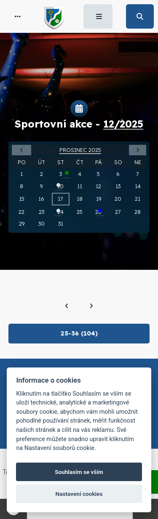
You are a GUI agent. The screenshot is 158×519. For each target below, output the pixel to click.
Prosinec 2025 (80, 149)
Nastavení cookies (79, 493)
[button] (17, 16)
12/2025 (123, 123)
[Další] (91, 306)
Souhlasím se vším (79, 471)
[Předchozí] (67, 306)
